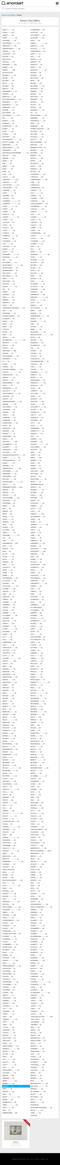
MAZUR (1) (8, 704)
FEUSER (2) (7, 348)
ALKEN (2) (9, 38)
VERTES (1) (8, 1051)
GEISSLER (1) (36, 399)
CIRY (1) (35, 214)
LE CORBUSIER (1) (36, 607)
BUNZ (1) (7, 169)
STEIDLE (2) (37, 979)
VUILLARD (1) (9, 1073)
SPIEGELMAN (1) (8, 974)
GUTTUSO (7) (8, 452)
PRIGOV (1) (36, 840)
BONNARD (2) (37, 126)
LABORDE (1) (8, 583)
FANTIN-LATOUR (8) (41, 334)
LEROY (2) (36, 629)
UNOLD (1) (35, 1030)
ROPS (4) (11, 885)
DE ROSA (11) (37, 262)
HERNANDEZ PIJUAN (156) (12, 487)
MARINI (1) (8, 685)
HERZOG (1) (8, 492)
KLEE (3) (34, 556)
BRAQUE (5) (37, 150)
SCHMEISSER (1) (8, 931)
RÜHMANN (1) (37, 899)
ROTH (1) (35, 891)
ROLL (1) (35, 883)
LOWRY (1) (35, 650)
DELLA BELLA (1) (9, 276)
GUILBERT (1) (9, 447)
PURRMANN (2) (8, 845)
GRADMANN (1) (37, 428)
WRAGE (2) (7, 1099)
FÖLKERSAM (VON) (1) (40, 361)
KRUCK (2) (36, 570)
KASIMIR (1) (36, 546)
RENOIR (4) (38, 861)
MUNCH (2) (36, 752)
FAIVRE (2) (7, 332)
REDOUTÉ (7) (10, 859)
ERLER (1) (7, 324)
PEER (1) (7, 805)
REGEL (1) (35, 859)
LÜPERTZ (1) (37, 661)
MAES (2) (6, 666)
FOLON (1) (9, 364)
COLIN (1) (6, 225)
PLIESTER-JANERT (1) (39, 829)
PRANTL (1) (35, 837)
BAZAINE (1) (36, 75)
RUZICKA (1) (8, 904)
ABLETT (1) (8, 30)
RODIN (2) (36, 877)
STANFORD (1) (36, 976)
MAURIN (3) (8, 698)
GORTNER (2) (36, 420)
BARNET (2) (7, 67)
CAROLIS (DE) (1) (9, 187)
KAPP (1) (7, 546)
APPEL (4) (35, 40)
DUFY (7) (35, 302)
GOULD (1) (6, 425)
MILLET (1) (9, 720)
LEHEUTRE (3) (9, 621)
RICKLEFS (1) (8, 867)
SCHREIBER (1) (9, 939)
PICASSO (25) (37, 819)
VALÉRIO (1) (9, 1035)
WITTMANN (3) (38, 1091)
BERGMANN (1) (9, 91)
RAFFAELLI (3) (10, 851)
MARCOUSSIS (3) (38, 679)
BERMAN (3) (37, 91)
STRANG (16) (7, 992)
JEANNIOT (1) (39, 524)
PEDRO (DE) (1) (37, 802)
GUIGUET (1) (39, 444)
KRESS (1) (7, 570)
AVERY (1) (36, 54)
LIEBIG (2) (35, 642)
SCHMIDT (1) (36, 931)
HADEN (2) (11, 457)
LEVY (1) (36, 634)
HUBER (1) (8, 506)
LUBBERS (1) (37, 653)
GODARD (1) (8, 412)
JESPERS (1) (36, 527)
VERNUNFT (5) (37, 1049)
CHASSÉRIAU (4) (39, 206)
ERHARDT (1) (38, 321)
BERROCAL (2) (9, 96)
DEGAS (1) (35, 268)
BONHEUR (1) (8, 123)
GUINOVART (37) (9, 449)
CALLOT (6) (8, 177)
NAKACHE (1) (37, 757)
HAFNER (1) (36, 460)
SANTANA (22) (9, 915)
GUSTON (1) (36, 449)
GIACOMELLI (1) (9, 407)
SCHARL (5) (7, 923)
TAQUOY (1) (37, 1003)
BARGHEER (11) (9, 64)
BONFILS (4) (8, 121)
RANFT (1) (7, 853)
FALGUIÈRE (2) (38, 332)
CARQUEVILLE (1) (37, 187)
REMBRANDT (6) (12, 861)
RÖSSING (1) (7, 891)
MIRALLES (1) (7, 725)
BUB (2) (7, 163)
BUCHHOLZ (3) (37, 163)
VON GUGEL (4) (37, 1065)
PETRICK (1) (37, 813)
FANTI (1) (7, 334)
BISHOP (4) (36, 107)
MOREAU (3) (9, 736)
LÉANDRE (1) (8, 613)
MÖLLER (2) (36, 728)
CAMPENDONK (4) (39, 179)
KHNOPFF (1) (37, 554)
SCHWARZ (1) (37, 942)
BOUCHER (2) (8, 137)
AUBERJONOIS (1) (38, 51)
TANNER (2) (36, 998)
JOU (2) (6, 538)
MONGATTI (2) (8, 730)
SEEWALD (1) (37, 950)
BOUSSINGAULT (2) (11, 139)
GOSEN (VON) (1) (10, 423)
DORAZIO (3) (36, 292)
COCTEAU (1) (8, 222)
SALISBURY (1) (11, 909)
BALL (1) (35, 56)
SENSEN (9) (7, 955)
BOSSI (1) (7, 131)
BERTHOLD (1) (37, 96)
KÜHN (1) (35, 572)
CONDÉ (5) (36, 228)
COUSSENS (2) (37, 241)
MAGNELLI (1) (9, 669)
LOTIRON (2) (37, 647)
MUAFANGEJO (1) (38, 744)
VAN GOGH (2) (9, 1040)
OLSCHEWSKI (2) (9, 784)
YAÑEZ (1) (10, 1105)
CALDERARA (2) (38, 174)
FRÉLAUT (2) (7, 380)
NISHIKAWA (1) (10, 770)
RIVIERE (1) (7, 875)
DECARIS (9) (36, 265)
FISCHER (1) (7, 353)
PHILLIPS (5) (36, 816)
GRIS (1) (34, 436)
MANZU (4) (37, 677)
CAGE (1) (6, 174)
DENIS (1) (7, 278)
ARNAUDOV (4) (9, 46)
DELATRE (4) (37, 273)
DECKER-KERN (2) (10, 268)
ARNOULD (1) (37, 46)
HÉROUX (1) (8, 490)
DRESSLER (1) (39, 297)
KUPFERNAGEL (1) (10, 578)
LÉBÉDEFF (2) (36, 613)
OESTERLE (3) (9, 781)
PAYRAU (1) (9, 802)
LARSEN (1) (7, 599)
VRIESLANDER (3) (10, 1070)
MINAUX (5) (36, 720)
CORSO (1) (8, 238)
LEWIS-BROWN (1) (38, 637)
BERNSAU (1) (7, 94)
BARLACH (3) (36, 64)
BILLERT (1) (35, 104)
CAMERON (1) (10, 179)
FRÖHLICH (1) (37, 385)
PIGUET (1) (37, 821)
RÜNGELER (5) (10, 901)
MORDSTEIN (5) (39, 733)
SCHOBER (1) (9, 936)
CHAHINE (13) (37, 198)
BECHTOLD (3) (37, 78)
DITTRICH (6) (37, 286)
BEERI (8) (35, 80)
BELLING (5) (36, 83)
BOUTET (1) (36, 139)
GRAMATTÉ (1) (37, 431)
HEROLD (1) (36, 487)
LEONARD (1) (9, 626)
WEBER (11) (9, 1081)
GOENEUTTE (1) (38, 412)
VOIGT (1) (9, 1065)
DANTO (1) (36, 252)
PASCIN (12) (7, 800)
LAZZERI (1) (8, 607)
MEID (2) (6, 709)
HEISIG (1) (36, 482)
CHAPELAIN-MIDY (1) (39, 203)
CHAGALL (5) (8, 198)
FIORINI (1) (36, 351)
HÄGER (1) (8, 463)
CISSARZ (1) (10, 217)
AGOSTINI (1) (36, 32)
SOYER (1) (36, 971)
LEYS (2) (7, 639)
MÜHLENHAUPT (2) (9, 749)
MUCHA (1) (8, 746)
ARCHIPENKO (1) (10, 43)
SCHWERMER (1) (10, 944)
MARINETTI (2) (40, 682)
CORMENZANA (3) (38, 233)
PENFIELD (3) (37, 808)
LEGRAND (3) (7, 618)
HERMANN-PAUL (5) (37, 484)
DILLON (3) (9, 286)
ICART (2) (35, 511)
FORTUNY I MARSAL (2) (12, 369)
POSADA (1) (10, 837)
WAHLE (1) (36, 1073)
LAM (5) (35, 589)
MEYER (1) (8, 717)
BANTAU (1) (36, 59)
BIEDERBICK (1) (10, 104)
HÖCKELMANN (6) (10, 498)
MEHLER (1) (36, 706)
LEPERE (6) (9, 629)
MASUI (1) (9, 693)
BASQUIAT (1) (38, 70)
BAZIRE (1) (7, 78)
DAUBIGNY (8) (40, 254)
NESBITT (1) (38, 760)
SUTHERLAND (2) (40, 992)
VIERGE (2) (36, 1057)
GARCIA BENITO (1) (11, 393)
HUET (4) (6, 508)
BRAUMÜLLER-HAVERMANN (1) (15, 153)
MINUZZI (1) (37, 722)
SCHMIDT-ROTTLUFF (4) (11, 934)
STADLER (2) (7, 976)
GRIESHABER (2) (8, 436)
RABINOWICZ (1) (38, 848)
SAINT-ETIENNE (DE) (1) (41, 907)
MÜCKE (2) (36, 746)
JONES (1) (9, 532)
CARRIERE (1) (8, 190)
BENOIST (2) (7, 88)
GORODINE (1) (9, 420)
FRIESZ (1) (7, 385)
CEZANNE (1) (7, 195)
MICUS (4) (36, 717)
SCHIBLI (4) (38, 925)
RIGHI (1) (8, 872)
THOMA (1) (36, 1006)
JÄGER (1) (7, 519)
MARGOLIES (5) (9, 682)
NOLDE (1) (7, 773)
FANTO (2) (8, 337)
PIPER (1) (35, 824)
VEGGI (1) (36, 1043)
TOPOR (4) (36, 1014)
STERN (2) (36, 987)
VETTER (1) (7, 1054)
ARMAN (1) (39, 43)
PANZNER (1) (8, 797)
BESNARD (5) (36, 99)
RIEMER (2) (36, 867)
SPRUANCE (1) (37, 974)
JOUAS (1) (36, 538)
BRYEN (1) (36, 161)
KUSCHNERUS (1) (38, 578)
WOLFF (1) (36, 1094)
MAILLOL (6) (37, 671)
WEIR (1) (37, 1081)
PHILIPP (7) (9, 816)
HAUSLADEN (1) (9, 476)
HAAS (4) (36, 452)
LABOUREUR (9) (39, 583)
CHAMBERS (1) (11, 201)
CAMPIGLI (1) (9, 182)
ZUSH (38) (34, 1115)
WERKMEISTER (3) (39, 1083)
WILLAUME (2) (39, 1086)
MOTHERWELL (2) (10, 744)
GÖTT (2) (35, 423)
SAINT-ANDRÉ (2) (11, 907)
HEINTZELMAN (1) (12, 482)
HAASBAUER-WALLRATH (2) (13, 455)
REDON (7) (36, 856)
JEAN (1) (7, 524)
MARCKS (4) (8, 679)
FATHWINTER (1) (13, 340)
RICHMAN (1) (8, 864)
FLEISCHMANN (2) (10, 356)
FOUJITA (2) (11, 372)
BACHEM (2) (7, 56)
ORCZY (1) (7, 786)
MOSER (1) (7, 741)
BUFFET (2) (8, 166)
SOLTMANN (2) (8, 971)
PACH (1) (35, 792)
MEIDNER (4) (37, 709)
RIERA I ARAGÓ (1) (8, 869)
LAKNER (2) (36, 586)
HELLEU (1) (8, 484)
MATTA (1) (36, 696)
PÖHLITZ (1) (8, 832)
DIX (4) (5, 289)
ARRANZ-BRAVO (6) (11, 48)
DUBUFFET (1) (8, 302)
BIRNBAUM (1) (8, 107)
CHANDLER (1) (11, 203)
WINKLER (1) (37, 1089)
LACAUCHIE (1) (10, 586)
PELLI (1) (6, 808)
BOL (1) (7, 118)
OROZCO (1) (10, 789)
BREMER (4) (36, 155)
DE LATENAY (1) (9, 262)
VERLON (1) (36, 1046)
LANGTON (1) (8, 597)
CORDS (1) (35, 230)
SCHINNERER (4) (37, 928)
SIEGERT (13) (10, 960)
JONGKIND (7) (10, 535)
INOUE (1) (7, 514)
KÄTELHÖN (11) (38, 548)
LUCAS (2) (7, 655)
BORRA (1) (8, 129)
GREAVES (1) (37, 433)
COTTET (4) (37, 238)
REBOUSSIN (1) (9, 856)
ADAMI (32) (8, 32)
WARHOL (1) (36, 1078)
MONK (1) (35, 730)
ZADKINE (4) (35, 1105)
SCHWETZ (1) (36, 944)
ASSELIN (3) (8, 51)
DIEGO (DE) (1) (8, 281)
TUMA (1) (7, 1024)
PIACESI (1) (8, 819)
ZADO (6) (8, 1107)
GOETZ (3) (36, 415)
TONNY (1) (8, 1014)
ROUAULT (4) (9, 893)
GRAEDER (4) (8, 431)
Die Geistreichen (15, 1143)
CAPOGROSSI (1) (10, 185)
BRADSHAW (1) (9, 145)
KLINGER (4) (7, 562)
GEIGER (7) (7, 399)
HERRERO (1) (37, 490)
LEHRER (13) (8, 623)
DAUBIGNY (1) (10, 257)
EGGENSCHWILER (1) (10, 316)
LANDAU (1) (36, 591)
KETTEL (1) (8, 554)
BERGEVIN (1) (37, 88)
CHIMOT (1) (8, 211)
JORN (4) (35, 535)
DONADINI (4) (38, 289)
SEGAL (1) (7, 952)
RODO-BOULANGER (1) (12, 880)
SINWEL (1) (37, 966)
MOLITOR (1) (9, 728)
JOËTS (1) (35, 530)
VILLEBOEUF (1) (37, 1059)
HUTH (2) (36, 508)
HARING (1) (36, 468)
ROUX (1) (35, 896)
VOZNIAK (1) (37, 1067)
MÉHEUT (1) (8, 706)
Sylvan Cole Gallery (8, 15)
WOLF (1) (6, 1094)
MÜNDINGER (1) (9, 754)
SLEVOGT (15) (36, 968)
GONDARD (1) (9, 417)
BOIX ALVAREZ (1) (39, 115)
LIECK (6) (8, 645)
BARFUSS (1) (35, 62)
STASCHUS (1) (8, 979)
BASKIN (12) (8, 70)
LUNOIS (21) (9, 661)
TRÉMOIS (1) (9, 1019)
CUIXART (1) (37, 244)
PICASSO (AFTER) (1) (10, 821)
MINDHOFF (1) (8, 722)
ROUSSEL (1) (37, 893)
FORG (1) (36, 367)
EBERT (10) (36, 310)
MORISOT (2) (8, 738)
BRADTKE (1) (36, 145)
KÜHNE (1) (7, 575)
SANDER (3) (37, 909)
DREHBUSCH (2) (38, 294)
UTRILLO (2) (8, 1032)
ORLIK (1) (35, 786)
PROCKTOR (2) (9, 843)
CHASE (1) (9, 206)
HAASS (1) (35, 455)
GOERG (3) (8, 415)
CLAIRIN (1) (38, 217)
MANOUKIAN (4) (9, 677)
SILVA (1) (8, 963)
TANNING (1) (9, 1000)
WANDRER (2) (8, 1078)
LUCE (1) (36, 655)
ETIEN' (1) (5, 329)
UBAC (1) (35, 1027)
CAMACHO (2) (37, 177)
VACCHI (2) (36, 1032)
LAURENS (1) (9, 602)
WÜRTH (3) (37, 1102)
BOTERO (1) (9, 134)
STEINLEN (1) (40, 982)
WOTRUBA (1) (36, 1097)
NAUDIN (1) (8, 760)
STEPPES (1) (8, 987)
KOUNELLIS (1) (37, 567)
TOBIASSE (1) (8, 1011)
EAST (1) (7, 310)
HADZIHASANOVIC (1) (11, 460)
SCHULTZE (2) (37, 939)
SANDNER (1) (36, 912)
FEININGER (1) (37, 342)
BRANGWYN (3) (9, 150)
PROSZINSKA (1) (38, 843)
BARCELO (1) (8, 62)
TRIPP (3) (8, 1022)
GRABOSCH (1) (8, 428)
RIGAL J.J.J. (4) (35, 869)
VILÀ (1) (8, 1059)
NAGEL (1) (7, 757)
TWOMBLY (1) (36, 1024)
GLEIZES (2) (36, 409)
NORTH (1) (36, 773)
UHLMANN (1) (8, 1030)
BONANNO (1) (37, 118)
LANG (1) (6, 594)
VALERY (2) (35, 1035)
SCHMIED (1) (39, 934)
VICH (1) (35, 1054)
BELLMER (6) (7, 86)
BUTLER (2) (35, 171)
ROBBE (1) (36, 875)
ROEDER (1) (36, 880)
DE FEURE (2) (37, 260)
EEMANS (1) (36, 313)
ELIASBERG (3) (8, 318)
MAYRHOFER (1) (38, 698)
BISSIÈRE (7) (8, 110)
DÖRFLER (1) (8, 294)
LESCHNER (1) (9, 631)
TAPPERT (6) (8, 1003)
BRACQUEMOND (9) (38, 142)
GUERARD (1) (36, 441)
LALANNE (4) (8, 589)
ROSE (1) (35, 885)
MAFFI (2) (35, 666)
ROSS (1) (35, 888)
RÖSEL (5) (7, 888)
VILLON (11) (8, 1062)
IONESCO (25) (37, 514)
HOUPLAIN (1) (37, 503)
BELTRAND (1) (37, 86)
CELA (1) (37, 193)
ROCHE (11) (8, 877)
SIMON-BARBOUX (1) (11, 966)
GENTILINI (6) (37, 401)
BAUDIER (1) (36, 72)
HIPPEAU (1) (9, 495)
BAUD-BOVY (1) (7, 72)
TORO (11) (7, 1016)
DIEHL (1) (37, 281)
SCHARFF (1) (36, 920)
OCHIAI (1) (7, 778)
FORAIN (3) (7, 367)
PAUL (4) (35, 800)
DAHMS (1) (8, 249)
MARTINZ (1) (8, 687)
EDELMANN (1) (9, 313)
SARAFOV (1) (37, 915)
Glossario (42, 1159)
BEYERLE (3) (37, 102)
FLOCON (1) (36, 356)
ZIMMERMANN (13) (9, 1113)
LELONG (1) (36, 623)
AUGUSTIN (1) (8, 54)
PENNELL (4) (8, 810)
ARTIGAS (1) (38, 48)
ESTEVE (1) (36, 326)
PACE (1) (7, 792)
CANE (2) (35, 182)
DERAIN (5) (36, 278)
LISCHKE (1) (36, 645)
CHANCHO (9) (37, 201)
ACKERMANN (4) (37, 30)
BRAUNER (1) (36, 153)
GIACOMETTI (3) (38, 407)
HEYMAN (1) (37, 492)
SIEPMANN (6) (37, 960)
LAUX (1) (36, 602)
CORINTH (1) (8, 233)
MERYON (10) (8, 714)
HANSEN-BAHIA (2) (11, 468)
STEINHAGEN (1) (10, 982)
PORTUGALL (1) (37, 835)
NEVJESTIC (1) (9, 765)
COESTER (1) (36, 222)
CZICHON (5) (9, 246)
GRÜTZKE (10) (9, 441)
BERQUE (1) (36, 94)
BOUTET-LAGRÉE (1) (10, 142)
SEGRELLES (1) (37, 952)
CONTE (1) (8, 230)
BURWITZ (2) (36, 169)
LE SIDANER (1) (37, 610)
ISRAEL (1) (7, 516)
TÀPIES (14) (36, 1000)
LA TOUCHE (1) (9, 581)
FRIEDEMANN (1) (38, 380)
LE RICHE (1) (8, 610)
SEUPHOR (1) (8, 958)
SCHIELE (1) (7, 928)
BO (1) (34, 113)
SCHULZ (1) (9, 942)
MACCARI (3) (36, 663)
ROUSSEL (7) (9, 896)
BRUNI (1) (7, 161)
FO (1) (5, 361)
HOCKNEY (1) (37, 498)
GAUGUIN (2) (8, 396)
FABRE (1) (36, 329)
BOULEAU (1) (37, 137)
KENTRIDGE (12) (38, 551)
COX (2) (7, 244)
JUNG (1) (7, 540)
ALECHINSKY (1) (38, 35)
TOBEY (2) (35, 1008)
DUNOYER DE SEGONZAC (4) (13, 308)
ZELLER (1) (37, 1110)
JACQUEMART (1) (38, 516)
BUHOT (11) (36, 166)
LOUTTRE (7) (9, 650)
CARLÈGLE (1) (35, 185)
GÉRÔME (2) (9, 404)
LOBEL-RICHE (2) (9, 647)
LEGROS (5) (37, 618)
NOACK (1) (36, 770)
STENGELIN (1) (38, 984)
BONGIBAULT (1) (38, 121)
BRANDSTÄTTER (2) (38, 147)
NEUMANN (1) (8, 762)
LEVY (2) (7, 637)
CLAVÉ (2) (36, 219)
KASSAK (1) (7, 548)
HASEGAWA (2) (9, 474)
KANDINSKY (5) (38, 543)
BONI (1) (35, 123)
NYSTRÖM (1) (9, 776)
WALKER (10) (8, 1075)
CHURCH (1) (39, 211)
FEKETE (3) (8, 345)
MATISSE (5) (8, 696)
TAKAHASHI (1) (9, 998)
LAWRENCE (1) (8, 605)
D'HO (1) (35, 246)
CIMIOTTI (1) (8, 214)
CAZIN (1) (9, 193)
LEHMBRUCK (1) (38, 621)
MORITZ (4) (36, 738)
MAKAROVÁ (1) (8, 674)
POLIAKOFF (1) (37, 832)
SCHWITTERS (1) (9, 947)
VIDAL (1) (7, 1057)
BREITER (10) (8, 155)
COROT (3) (40, 236)
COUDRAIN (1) (9, 241)
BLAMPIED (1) (37, 110)
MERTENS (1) (38, 712)
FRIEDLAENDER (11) (10, 383)
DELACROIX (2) (9, 273)
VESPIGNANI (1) (38, 1051)
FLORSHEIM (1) (9, 359)
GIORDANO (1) (8, 409)
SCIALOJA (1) (36, 947)
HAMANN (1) (7, 466)
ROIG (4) (8, 883)
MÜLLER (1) (36, 749)
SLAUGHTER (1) (8, 968)
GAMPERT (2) (36, 391)
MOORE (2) (7, 733)
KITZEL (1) (8, 556)
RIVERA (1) (36, 872)
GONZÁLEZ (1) (37, 417)
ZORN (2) (36, 1113)
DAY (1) (6, 260)
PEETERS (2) (36, 805)
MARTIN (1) (36, 685)
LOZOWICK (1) (8, 653)
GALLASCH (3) (8, 391)
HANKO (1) (36, 466)
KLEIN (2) (8, 559)
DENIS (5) (36, 276)
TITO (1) (7, 1008)
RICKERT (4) (37, 864)
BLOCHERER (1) (8, 113)
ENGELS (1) (36, 318)
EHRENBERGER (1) (40, 316)
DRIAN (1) (38, 300)
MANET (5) (36, 674)
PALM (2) (36, 794)
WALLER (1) (36, 1075)
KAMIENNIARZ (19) (10, 543)
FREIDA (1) (36, 377)
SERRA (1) (36, 955)
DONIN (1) (8, 292)
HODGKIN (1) (9, 500)
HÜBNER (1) (36, 506)
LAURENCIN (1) (37, 599)
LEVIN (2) (35, 631)
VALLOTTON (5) (9, 1038)
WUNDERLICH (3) (9, 1102)
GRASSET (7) (8, 433)
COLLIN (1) (36, 225)
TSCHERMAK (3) (37, 1022)
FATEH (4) (35, 337)
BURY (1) (6, 171)
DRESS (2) (7, 297)
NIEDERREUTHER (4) (39, 768)
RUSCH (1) (35, 901)
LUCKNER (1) (11, 658)
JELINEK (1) (7, 527)
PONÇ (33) (7, 835)
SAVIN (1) (36, 917)
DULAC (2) (7, 305)
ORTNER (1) (36, 789)
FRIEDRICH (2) (38, 383)
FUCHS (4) (35, 388)
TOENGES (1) (37, 1011)
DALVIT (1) (7, 252)
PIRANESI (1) (11, 827)
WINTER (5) (8, 1091)
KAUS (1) (6, 551)
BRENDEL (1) (8, 158)
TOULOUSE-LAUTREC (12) (41, 1016)
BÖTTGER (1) (37, 134)
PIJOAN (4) (7, 824)
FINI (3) (35, 348)
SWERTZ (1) (8, 995)
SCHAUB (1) (36, 923)
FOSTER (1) (37, 369)
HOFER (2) (35, 500)
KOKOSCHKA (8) (38, 564)
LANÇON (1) (8, 591)
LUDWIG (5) (37, 658)
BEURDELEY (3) (9, 102)
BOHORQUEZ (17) (11, 115)
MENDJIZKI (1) (9, 712)
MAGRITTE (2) (37, 669)
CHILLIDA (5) (37, 209)
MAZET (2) (7, 701)
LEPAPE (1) (36, 626)
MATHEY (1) (39, 693)
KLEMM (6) (36, 559)
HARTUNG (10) (37, 471)
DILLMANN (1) (38, 284)
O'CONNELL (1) (39, 776)
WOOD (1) (10, 1097)
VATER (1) (6, 1043)
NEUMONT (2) (37, 762)
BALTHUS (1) (6, 59)
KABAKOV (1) (36, 540)
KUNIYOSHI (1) (38, 575)
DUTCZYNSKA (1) (39, 308)
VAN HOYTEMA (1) (38, 1040)
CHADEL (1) (36, 195)
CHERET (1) (7, 209)
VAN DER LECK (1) (38, 1038)
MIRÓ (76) (35, 725)
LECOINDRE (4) (9, 615)
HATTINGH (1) (36, 474)
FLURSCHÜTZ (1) (37, 359)
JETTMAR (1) (8, 530)
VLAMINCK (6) (38, 1062)
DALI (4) (35, 249)
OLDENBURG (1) (37, 781)
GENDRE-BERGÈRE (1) (12, 401)
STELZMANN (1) (9, 984)
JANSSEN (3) (8, 522)
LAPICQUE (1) (37, 597)
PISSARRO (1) (37, 827)
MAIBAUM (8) (8, 671)
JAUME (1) (36, 522)
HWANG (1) (7, 511)
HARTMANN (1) (10, 471)
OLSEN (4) (35, 784)
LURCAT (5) (7, 663)
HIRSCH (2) (36, 495)
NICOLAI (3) (11, 768)
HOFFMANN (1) (8, 503)
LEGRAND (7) (36, 615)
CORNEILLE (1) (10, 236)
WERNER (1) (7, 1086)
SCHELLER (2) (9, 925)
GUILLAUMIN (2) (38, 447)
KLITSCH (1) (36, 562)
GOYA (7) (36, 425)
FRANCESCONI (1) (10, 375)
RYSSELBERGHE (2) (39, 904)
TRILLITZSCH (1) (37, 1019)
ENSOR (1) (7, 321)
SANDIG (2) (7, 912)
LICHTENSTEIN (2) (38, 639)
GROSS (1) (7, 439)
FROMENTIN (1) (9, 388)
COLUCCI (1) (7, 228)
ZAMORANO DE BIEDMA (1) (41, 1107)
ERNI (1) (35, 324)
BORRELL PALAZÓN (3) (40, 129)
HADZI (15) (36, 457)
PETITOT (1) (12, 813)
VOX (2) (8, 1067)
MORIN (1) (36, 736)
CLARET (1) (7, 219)
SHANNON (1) (37, 958)
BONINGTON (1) (9, 126)
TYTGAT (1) (8, 1027)
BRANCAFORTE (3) (10, 147)
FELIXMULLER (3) (38, 345)
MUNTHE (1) (37, 754)
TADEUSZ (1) (37, 995)
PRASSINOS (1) (9, 840)
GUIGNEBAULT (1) (9, 444)
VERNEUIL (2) (10, 1049)
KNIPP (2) (7, 564)
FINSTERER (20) (9, 351)
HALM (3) (35, 463)
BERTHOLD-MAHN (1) (11, 99)
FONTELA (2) (36, 364)
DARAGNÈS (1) (10, 254)
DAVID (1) (36, 257)
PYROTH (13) (37, 845)
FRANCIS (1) (36, 375)
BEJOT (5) (7, 83)
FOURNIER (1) (39, 372)
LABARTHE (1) (37, 581)
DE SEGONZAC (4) (12, 265)
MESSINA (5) (37, 714)
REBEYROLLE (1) (37, 853)
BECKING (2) (8, 80)
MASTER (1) (37, 690)
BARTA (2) (36, 67)
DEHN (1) (35, 270)
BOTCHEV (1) (36, 131)
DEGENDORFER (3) (10, 270)
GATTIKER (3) (38, 393)
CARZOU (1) (36, 190)
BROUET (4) (37, 158)
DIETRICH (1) (8, 284)
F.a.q (47, 1159)
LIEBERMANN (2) (9, 642)
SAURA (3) (8, 917)
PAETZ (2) (6, 794)
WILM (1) (7, 1089)
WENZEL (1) (8, 1083)
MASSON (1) (8, 690)
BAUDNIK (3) (9, 75)
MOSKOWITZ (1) (37, 741)
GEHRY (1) (35, 396)
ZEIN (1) (6, 1110)
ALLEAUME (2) (37, 38)
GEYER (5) (37, 404)
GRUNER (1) (36, 439)
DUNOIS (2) (36, 305)
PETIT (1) (35, 810)
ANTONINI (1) (9, 40)
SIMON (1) (35, 963)
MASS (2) (35, 687)
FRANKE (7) (8, 377)
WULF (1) (36, 1099)
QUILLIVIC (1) (8, 848)
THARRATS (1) (10, 1006)
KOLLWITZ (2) (8, 567)
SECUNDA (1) (8, 950)
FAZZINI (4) (36, 340)
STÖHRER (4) (37, 990)
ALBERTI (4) (8, 35)
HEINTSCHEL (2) (38, 479)
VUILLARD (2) (37, 1070)
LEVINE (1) (7, 634)
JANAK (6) (35, 519)
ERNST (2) (6, 326)
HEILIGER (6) (9, 479)
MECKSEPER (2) (38, 704)
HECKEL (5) (36, 476)
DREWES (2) (8, 300)
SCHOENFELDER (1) (39, 936)
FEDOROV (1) (9, 342)
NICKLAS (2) (36, 765)
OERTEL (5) (36, 778)
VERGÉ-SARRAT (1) (10, 1046)
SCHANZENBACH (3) (10, 920)
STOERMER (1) (8, 990)
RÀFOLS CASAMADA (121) (41, 851)
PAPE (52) (35, 797)
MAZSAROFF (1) (38, 701)
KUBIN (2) (7, 572)
